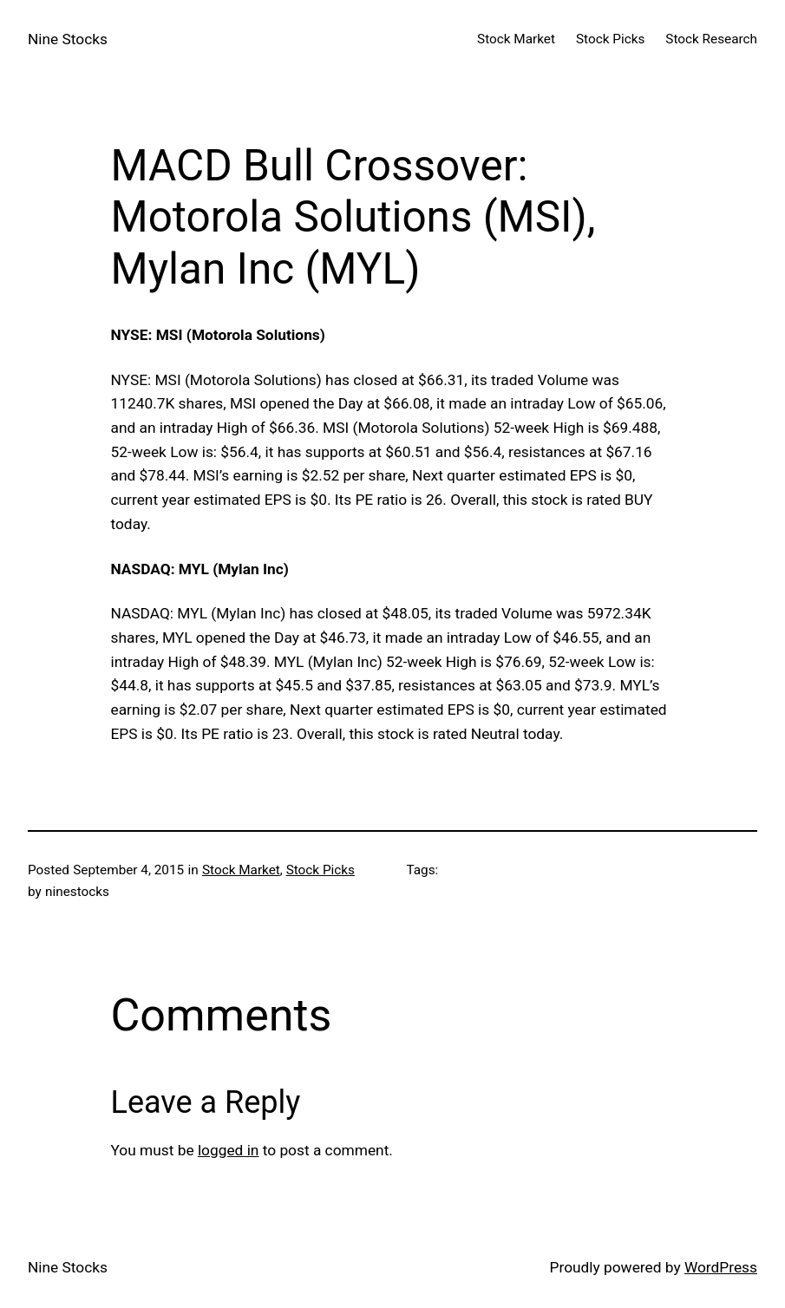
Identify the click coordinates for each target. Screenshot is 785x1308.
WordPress (720, 1267)
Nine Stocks (68, 39)
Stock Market (241, 870)
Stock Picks (320, 870)
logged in (228, 1150)
